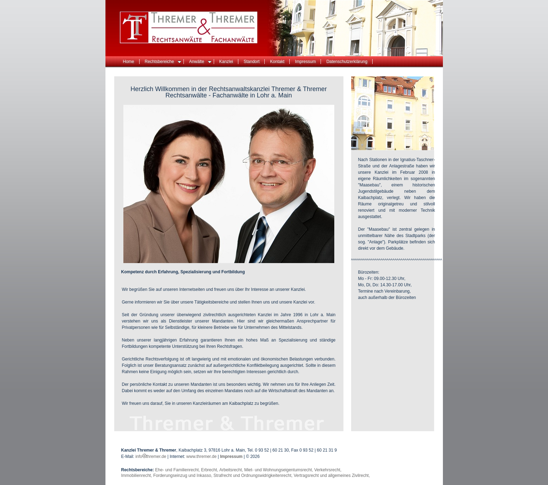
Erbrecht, (210, 469)
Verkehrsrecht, (327, 469)
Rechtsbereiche (163, 61)
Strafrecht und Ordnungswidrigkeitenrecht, (253, 475)
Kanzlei (226, 61)
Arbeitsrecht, (231, 469)
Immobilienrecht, (137, 475)
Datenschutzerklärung (346, 61)
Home (128, 61)
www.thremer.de (201, 456)
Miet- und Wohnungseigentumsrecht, (279, 469)
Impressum (305, 61)
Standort (251, 61)
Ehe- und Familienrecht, (178, 469)
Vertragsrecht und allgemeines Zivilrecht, (332, 475)
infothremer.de (151, 456)
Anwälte (200, 61)
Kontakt (277, 61)
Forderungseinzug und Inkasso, (183, 475)
